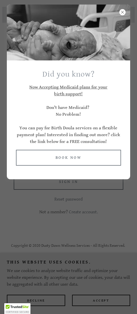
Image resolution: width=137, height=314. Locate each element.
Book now (69, 157)
